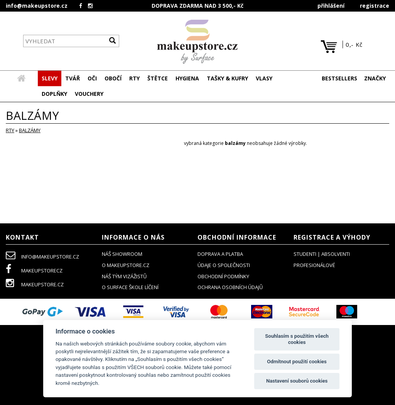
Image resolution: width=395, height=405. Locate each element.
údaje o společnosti (224, 265)
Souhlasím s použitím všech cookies (297, 339)
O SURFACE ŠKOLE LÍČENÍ (130, 287)
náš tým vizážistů (124, 276)
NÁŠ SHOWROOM (122, 254)
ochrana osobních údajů (230, 287)
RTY (10, 130)
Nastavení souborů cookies (296, 381)
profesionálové (314, 265)
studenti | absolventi (322, 254)
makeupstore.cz (35, 284)
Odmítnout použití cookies (297, 361)
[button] (72, 79)
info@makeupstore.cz (37, 5)
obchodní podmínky (223, 276)
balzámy (30, 130)
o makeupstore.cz (125, 265)
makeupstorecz (34, 270)
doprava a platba (220, 254)
